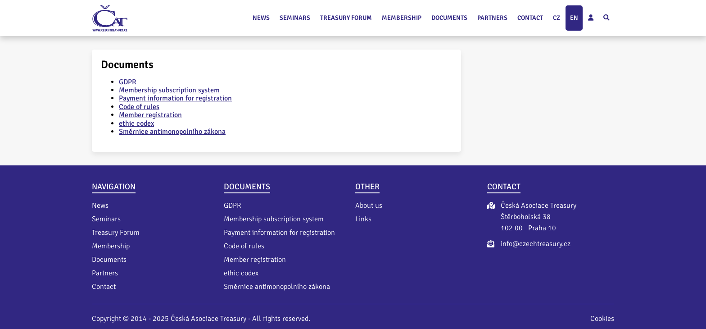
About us (368, 205)
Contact (530, 18)
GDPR (127, 82)
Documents (449, 18)
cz (556, 18)
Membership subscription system (169, 90)
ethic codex (136, 123)
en (574, 18)
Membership (401, 18)
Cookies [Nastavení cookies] (602, 318)
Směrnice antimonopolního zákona (172, 131)
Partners (492, 18)
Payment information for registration (175, 98)
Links (363, 219)
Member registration (150, 114)
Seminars (295, 18)
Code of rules (139, 106)
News (261, 18)
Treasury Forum (346, 18)
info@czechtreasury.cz (535, 243)
